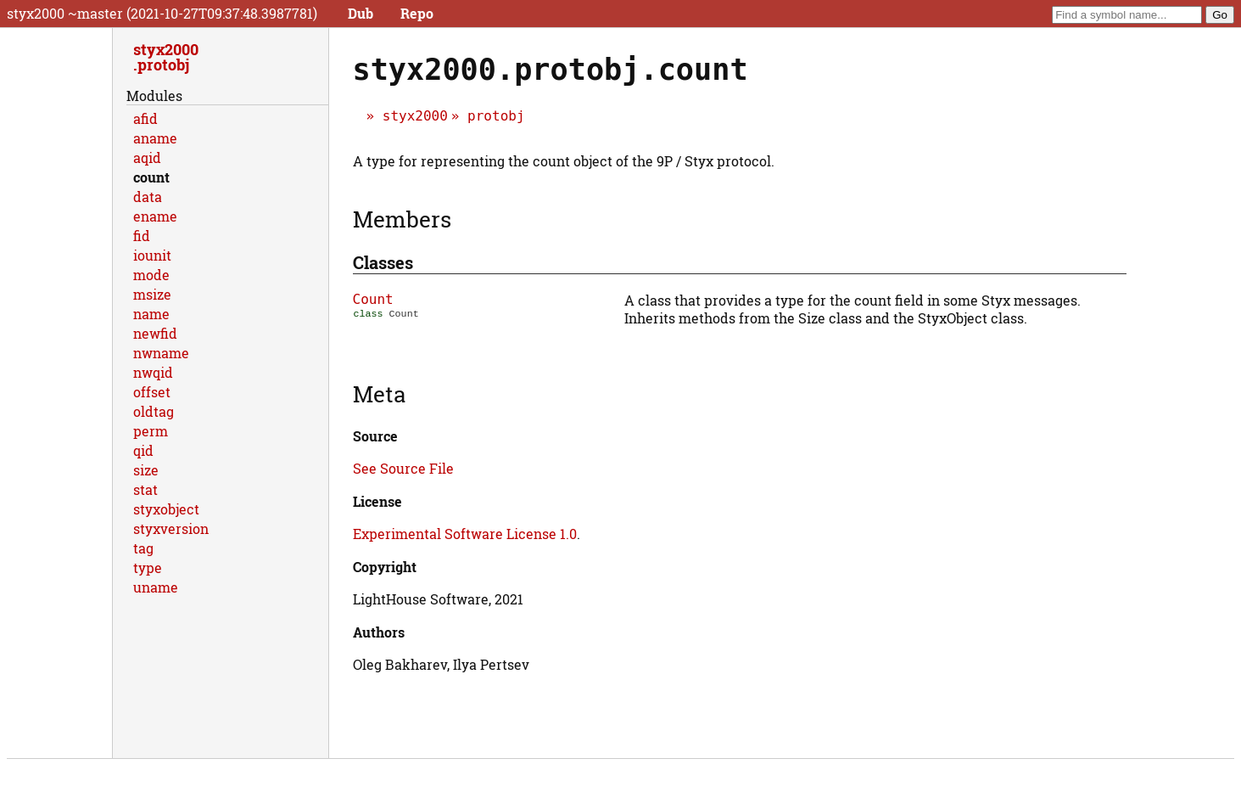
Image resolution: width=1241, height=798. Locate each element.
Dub (360, 13)
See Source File (403, 468)
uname (155, 587)
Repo (416, 13)
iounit (152, 255)
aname (155, 138)
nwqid (153, 372)
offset (151, 392)
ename (155, 216)
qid (143, 450)
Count (373, 299)
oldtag (153, 411)
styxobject (166, 509)
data (147, 196)
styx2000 (415, 116)
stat (145, 489)
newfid (155, 333)
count (151, 177)
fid (141, 235)
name (151, 314)
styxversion (171, 528)
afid (145, 118)
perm (150, 431)
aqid (147, 157)
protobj (495, 116)
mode (151, 275)
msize (152, 294)
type (147, 567)
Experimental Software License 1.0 (465, 533)
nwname (161, 353)
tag (143, 548)
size (146, 470)
